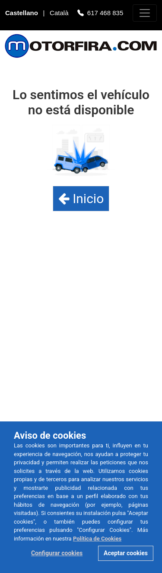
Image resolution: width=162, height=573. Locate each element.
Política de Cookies (97, 538)
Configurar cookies (57, 553)
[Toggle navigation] (145, 13)
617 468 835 (105, 13)
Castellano (22, 13)
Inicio (81, 198)
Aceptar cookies (126, 553)
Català (60, 13)
